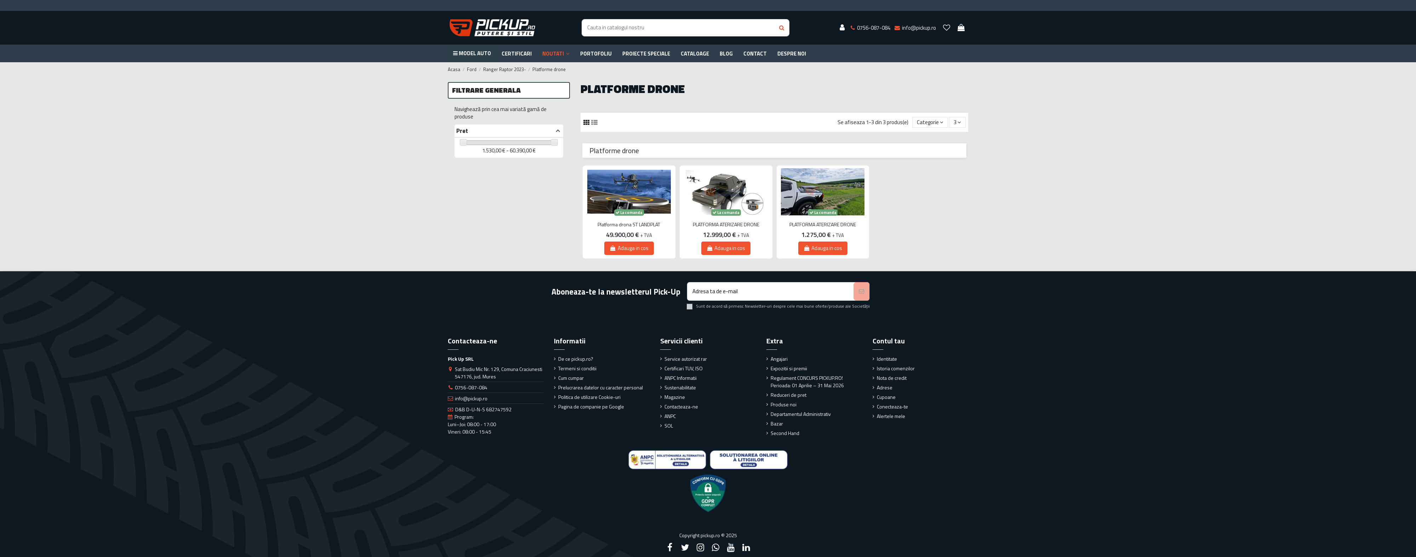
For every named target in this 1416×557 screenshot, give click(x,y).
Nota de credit (892, 378)
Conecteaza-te (892, 406)
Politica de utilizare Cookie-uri (589, 397)
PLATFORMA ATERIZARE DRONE (726, 225)
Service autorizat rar (685, 358)
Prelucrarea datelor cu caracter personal (600, 387)
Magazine (674, 397)
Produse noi (783, 404)
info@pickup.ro (471, 398)
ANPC (670, 416)
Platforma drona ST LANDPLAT (629, 225)
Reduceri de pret (788, 395)
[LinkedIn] (746, 547)
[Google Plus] (715, 547)
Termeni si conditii (577, 368)
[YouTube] (731, 547)
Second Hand (785, 433)
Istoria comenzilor (896, 368)
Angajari (779, 358)
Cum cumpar (571, 378)
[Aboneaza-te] (861, 291)
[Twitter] (685, 547)
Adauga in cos (629, 248)
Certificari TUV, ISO (683, 368)
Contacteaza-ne (681, 406)
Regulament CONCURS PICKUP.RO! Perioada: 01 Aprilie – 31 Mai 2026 (807, 381)
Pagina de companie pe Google (591, 406)
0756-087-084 (471, 387)
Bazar (777, 423)
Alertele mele (891, 416)
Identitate (887, 358)
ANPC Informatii (680, 378)
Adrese (884, 387)
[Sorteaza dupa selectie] (930, 122)
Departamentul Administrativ (801, 414)
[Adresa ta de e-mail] (770, 291)
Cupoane (886, 397)
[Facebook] (669, 547)
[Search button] (781, 27)
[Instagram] (700, 547)
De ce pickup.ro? (575, 358)
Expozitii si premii (789, 368)
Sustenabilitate (680, 387)
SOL (668, 425)
